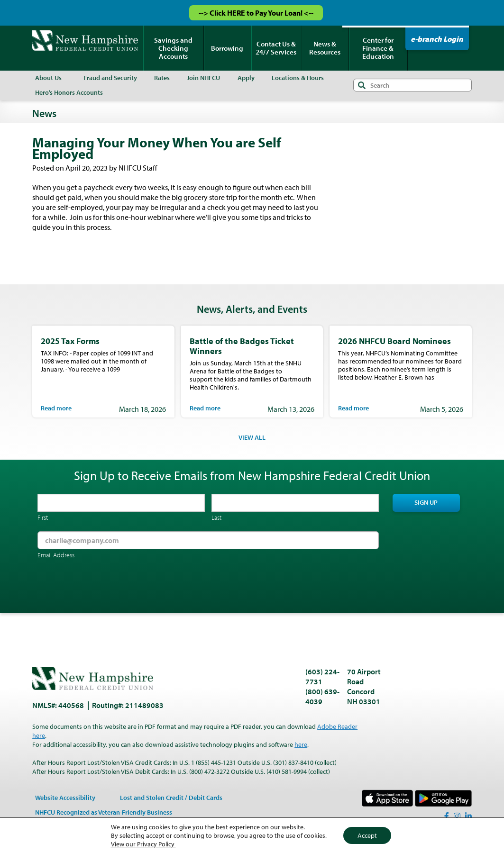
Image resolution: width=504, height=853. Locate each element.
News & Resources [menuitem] (324, 47)
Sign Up (426, 502)
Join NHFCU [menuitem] (203, 77)
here (300, 744)
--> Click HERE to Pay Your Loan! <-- (256, 13)
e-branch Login (437, 39)
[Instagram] (457, 816)
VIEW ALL (252, 437)
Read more (56, 408)
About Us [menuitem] (48, 77)
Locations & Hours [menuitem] (298, 77)
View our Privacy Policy (143, 844)
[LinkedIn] (468, 816)
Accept (367, 835)
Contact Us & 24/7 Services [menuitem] (276, 47)
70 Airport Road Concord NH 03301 (364, 686)
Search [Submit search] (361, 85)
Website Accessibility (65, 797)
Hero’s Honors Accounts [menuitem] (69, 92)
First (42, 517)
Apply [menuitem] (246, 77)
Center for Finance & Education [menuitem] (378, 48)
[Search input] (412, 85)
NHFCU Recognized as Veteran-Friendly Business (103, 812)
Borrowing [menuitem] (227, 48)
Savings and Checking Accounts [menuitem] (173, 48)
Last (216, 517)
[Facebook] (446, 816)
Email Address (55, 555)
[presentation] (109, 587)
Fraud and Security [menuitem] (110, 77)
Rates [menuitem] (162, 77)
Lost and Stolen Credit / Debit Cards (171, 797)
